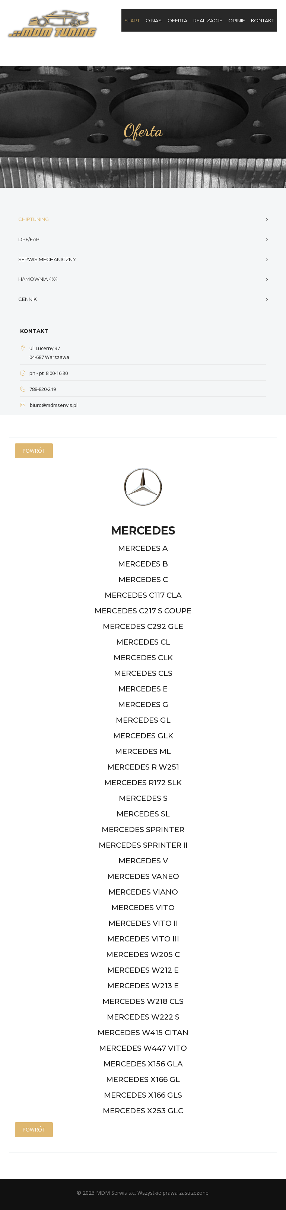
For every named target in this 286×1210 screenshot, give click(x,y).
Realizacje (207, 20)
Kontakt (262, 20)
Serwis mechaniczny (47, 259)
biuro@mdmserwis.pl (53, 405)
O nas (154, 20)
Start (132, 20)
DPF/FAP (28, 239)
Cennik (27, 299)
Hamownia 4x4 (38, 279)
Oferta (177, 20)
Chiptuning (33, 219)
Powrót (33, 450)
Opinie (236, 20)
